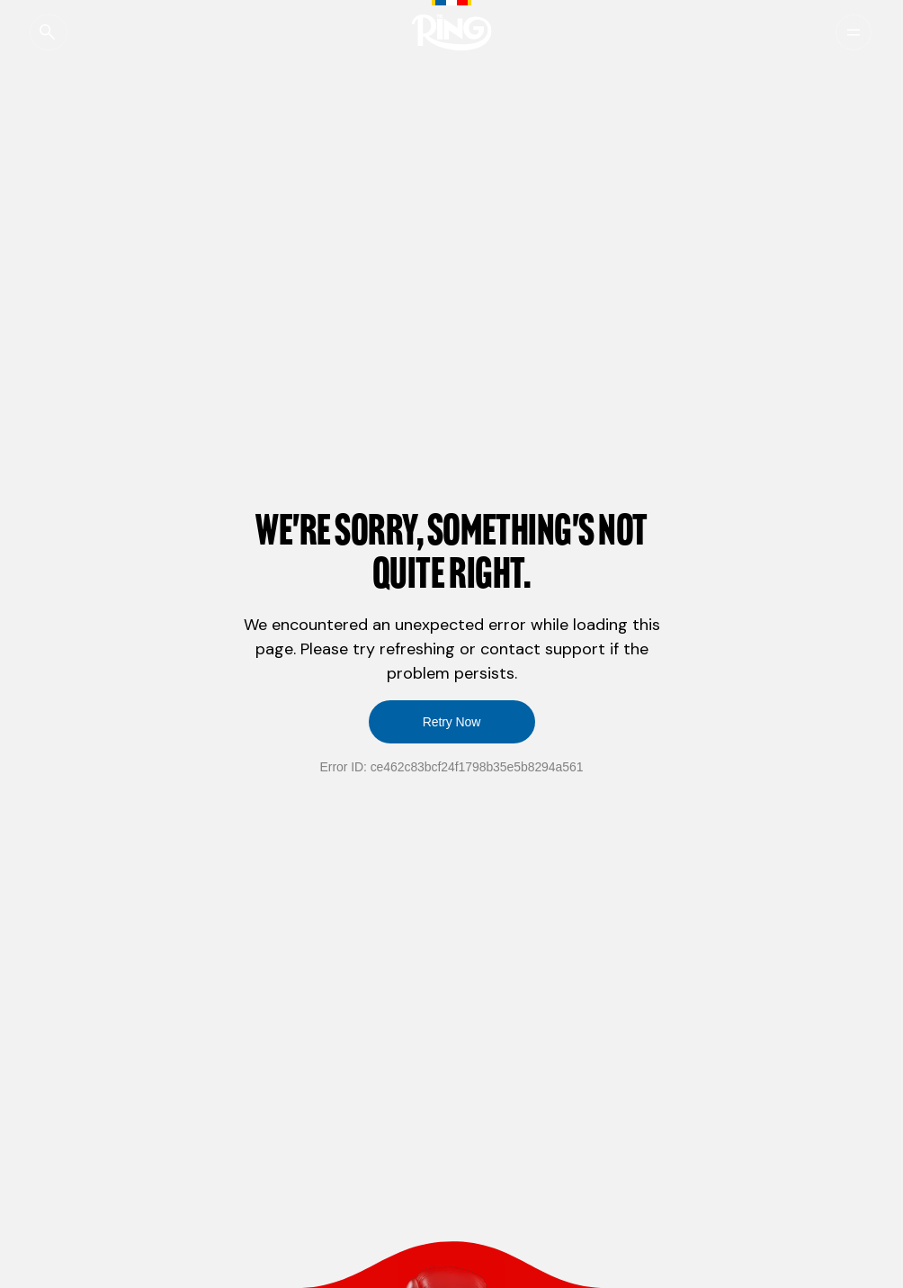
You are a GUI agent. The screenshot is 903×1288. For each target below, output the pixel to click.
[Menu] (842, 32)
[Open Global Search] (58, 32)
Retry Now (452, 722)
